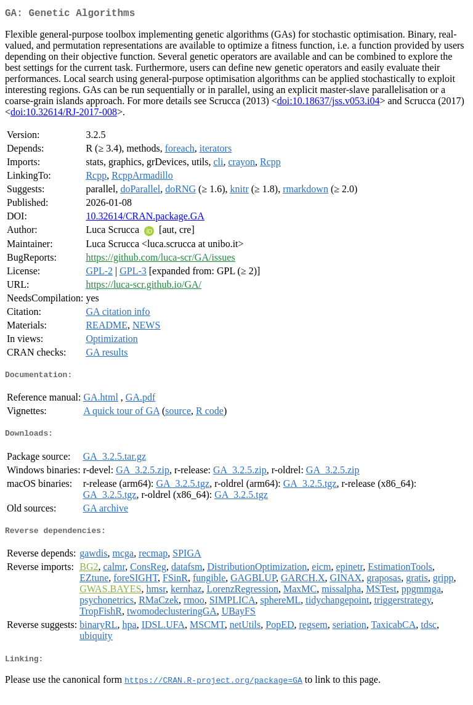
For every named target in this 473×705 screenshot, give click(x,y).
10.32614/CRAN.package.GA (145, 218)
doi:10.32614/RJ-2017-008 (63, 114)
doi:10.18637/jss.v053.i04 (328, 103)
